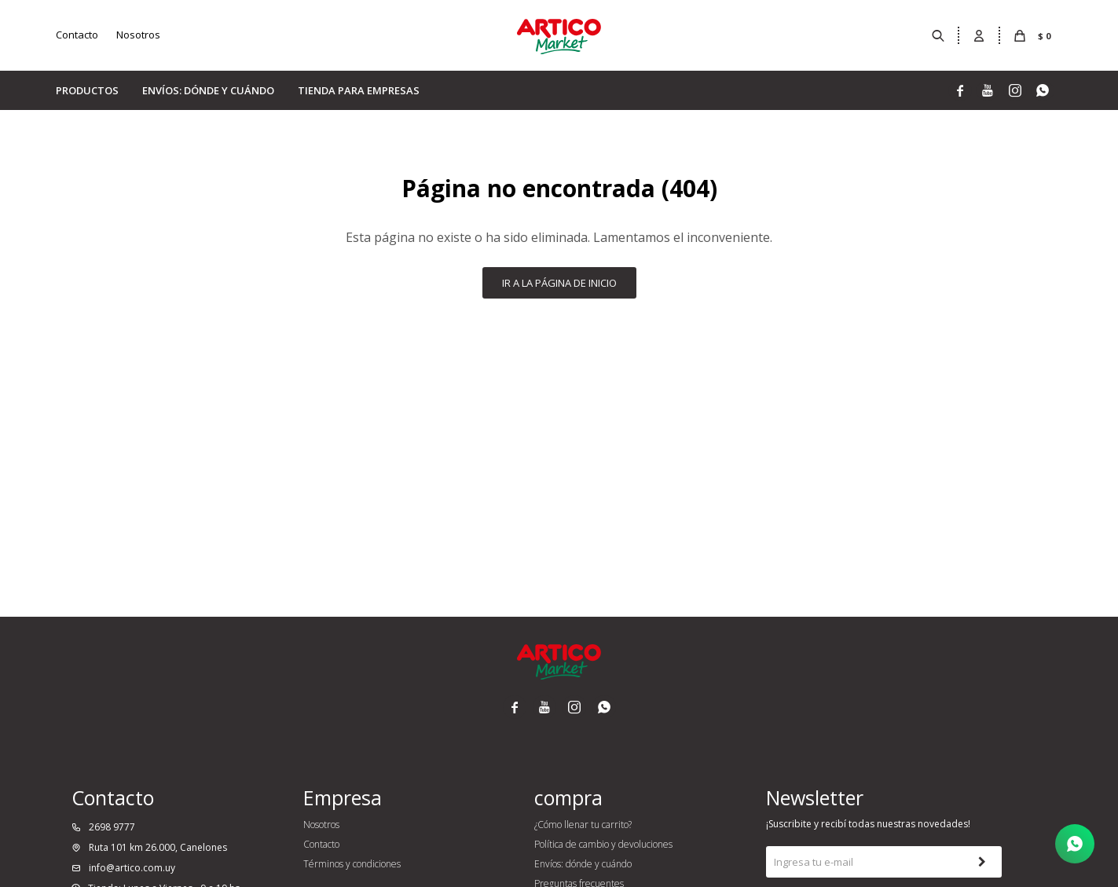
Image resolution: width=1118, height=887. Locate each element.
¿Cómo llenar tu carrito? (583, 824)
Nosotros (138, 34)
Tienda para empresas (359, 90)
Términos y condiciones (352, 864)
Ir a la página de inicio (559, 283)
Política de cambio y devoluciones (603, 844)
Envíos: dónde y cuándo (208, 90)
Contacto (77, 34)
